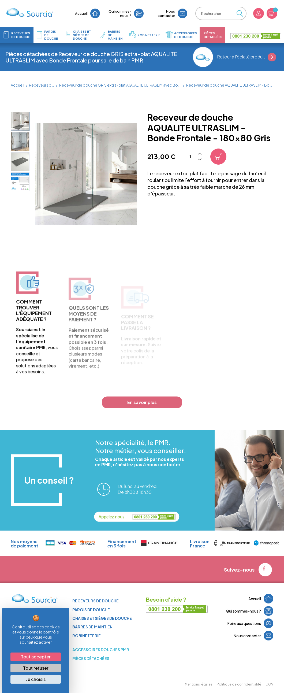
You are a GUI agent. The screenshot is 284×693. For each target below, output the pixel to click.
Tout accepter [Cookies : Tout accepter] (36, 656)
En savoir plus (142, 402)
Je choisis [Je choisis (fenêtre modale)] (36, 679)
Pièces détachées (90, 658)
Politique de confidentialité (239, 684)
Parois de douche (91, 609)
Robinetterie (86, 635)
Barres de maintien (92, 626)
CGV (269, 684)
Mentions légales (198, 684)
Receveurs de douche (95, 600)
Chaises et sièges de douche (102, 618)
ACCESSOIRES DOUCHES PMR (100, 649)
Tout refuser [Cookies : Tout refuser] (35, 668)
